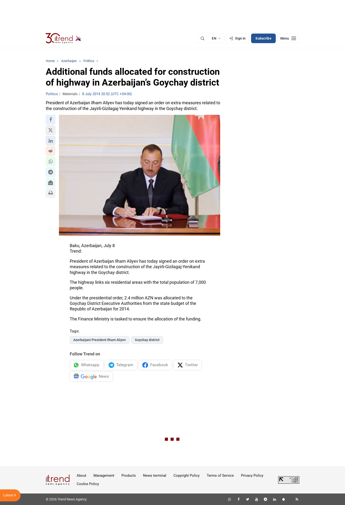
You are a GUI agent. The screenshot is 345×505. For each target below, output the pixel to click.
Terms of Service (220, 475)
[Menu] (288, 38)
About (81, 475)
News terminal (154, 475)
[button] (50, 119)
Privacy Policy (252, 475)
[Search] (202, 38)
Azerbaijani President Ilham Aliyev (99, 340)
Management (103, 475)
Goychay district (147, 340)
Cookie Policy (88, 484)
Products (128, 475)
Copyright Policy (186, 475)
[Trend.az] (63, 38)
